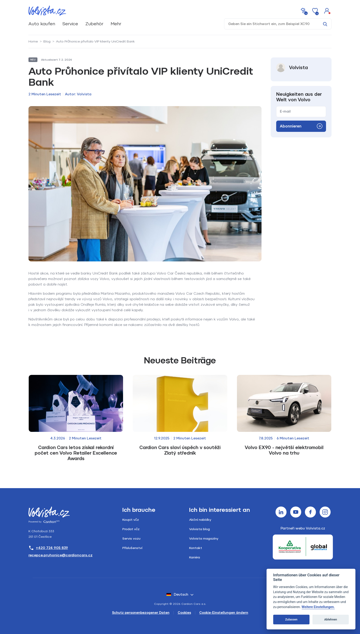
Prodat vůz (131, 529)
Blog (47, 41)
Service (70, 23)
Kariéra (194, 557)
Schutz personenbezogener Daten (140, 613)
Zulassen (291, 619)
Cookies (184, 613)
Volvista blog (199, 529)
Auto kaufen (41, 23)
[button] (327, 10)
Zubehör (94, 23)
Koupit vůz (130, 520)
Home (33, 41)
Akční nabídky (200, 520)
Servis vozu (131, 539)
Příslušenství (132, 548)
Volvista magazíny (203, 539)
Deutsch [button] (177, 594)
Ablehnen (330, 619)
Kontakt (195, 548)
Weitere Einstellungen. (318, 607)
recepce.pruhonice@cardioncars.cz (60, 555)
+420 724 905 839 (48, 548)
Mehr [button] (116, 23)
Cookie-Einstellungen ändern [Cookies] (223, 613)
